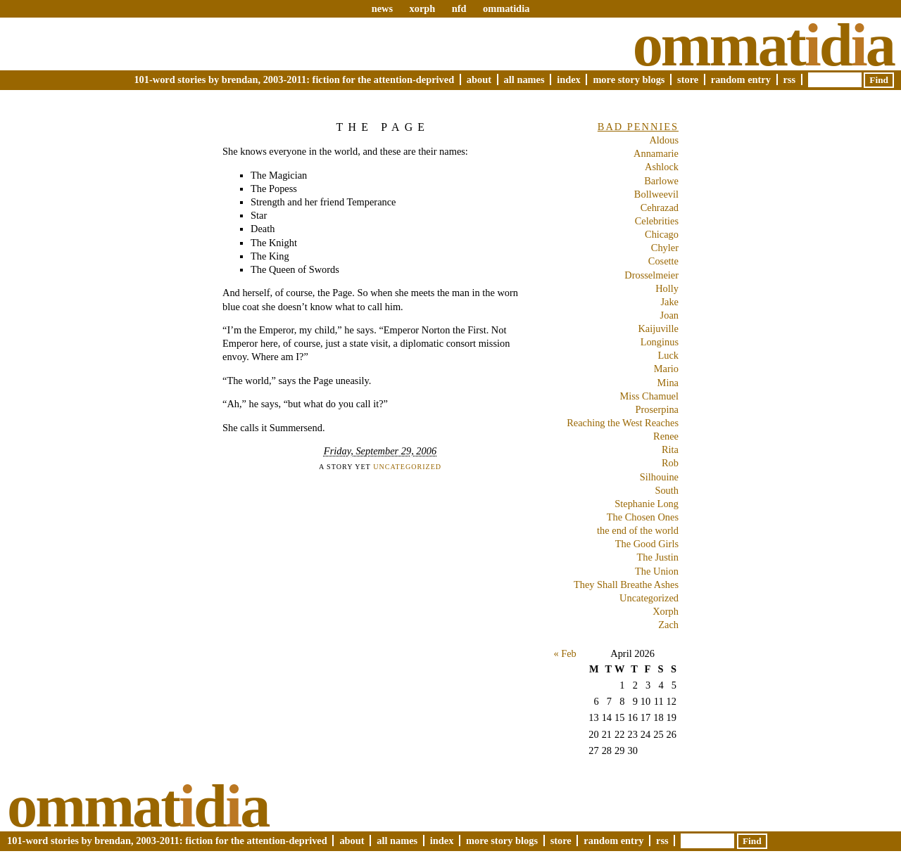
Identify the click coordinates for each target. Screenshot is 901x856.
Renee (666, 436)
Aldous (664, 140)
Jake (669, 301)
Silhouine (659, 477)
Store (687, 79)
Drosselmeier (651, 275)
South (667, 490)
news (382, 8)
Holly (667, 288)
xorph (422, 8)
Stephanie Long (647, 503)
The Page (383, 127)
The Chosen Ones (643, 517)
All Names (524, 79)
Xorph (666, 611)
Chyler (665, 247)
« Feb (564, 653)
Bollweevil (656, 194)
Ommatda (763, 45)
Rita (670, 449)
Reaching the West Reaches (623, 422)
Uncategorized (407, 467)
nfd (459, 8)
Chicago (662, 234)
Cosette (663, 261)
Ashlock (662, 166)
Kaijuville (658, 328)
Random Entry (741, 79)
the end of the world (638, 530)
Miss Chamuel (649, 396)
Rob (670, 462)
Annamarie (656, 153)
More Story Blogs (628, 79)
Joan (669, 315)
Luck (668, 355)
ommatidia (506, 8)
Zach (668, 624)
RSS (789, 79)
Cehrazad (660, 207)
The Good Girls (647, 543)
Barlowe (661, 180)
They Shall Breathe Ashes (626, 584)
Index (569, 79)
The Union (657, 571)
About (479, 79)
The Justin (657, 557)
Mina (668, 382)
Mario (666, 368)
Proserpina (657, 409)
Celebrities (657, 220)
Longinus (660, 341)
